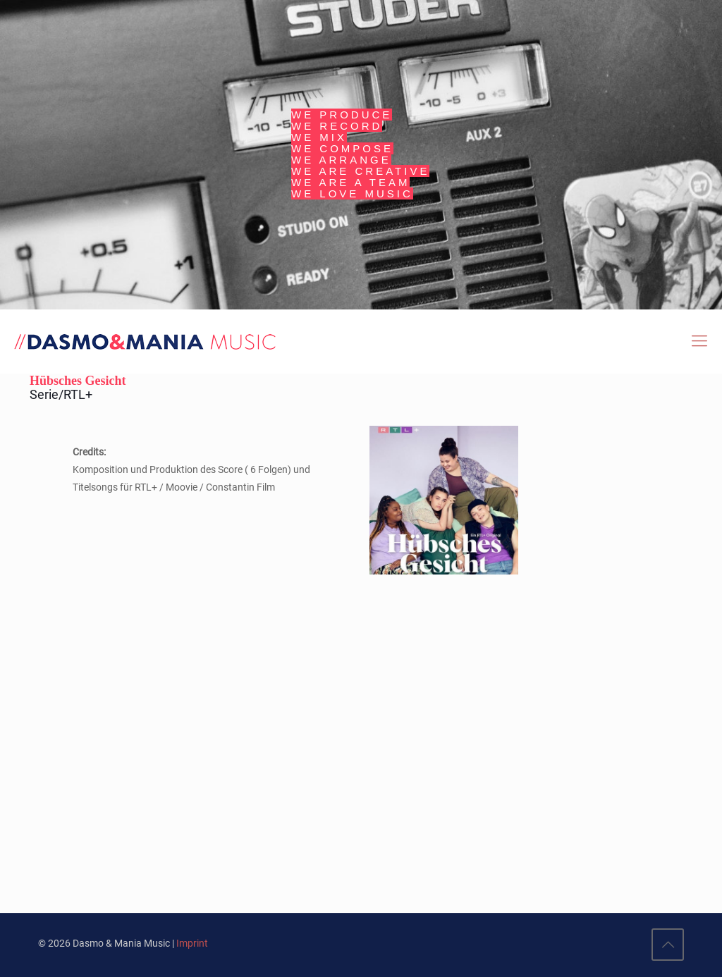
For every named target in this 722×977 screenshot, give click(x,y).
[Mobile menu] (699, 341)
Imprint (192, 943)
